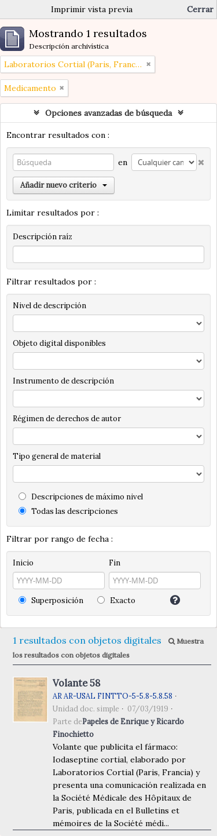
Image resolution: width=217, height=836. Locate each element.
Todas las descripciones (68, 511)
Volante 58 (76, 683)
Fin (114, 563)
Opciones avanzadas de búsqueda (108, 113)
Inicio (23, 563)
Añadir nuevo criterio (63, 185)
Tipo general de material (57, 456)
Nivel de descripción (49, 306)
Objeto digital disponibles (59, 343)
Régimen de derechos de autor (67, 419)
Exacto (116, 600)
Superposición (51, 600)
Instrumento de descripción (63, 381)
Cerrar (200, 9)
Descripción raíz (42, 237)
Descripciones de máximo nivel (81, 497)
